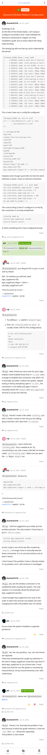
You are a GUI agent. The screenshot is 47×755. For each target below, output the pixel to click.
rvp (6, 371)
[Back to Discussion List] (2, 3)
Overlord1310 (12, 248)
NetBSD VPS (7, 296)
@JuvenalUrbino (36, 248)
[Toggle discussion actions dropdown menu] (44, 3)
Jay (6, 584)
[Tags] (23, 751)
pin (6, 652)
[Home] (8, 751)
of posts (23, 3)
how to (6, 251)
